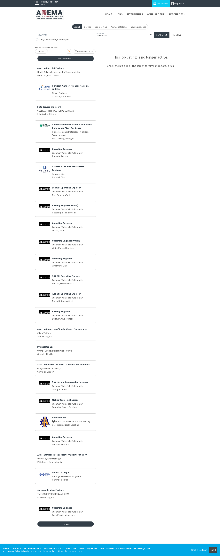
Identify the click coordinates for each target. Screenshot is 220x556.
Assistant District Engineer (51, 68)
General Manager (61, 472)
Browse (87, 26)
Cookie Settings (199, 550)
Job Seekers (160, 3)
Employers (177, 3)
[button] (176, 35)
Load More (66, 524)
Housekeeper (59, 417)
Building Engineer (61, 311)
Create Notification (84, 51)
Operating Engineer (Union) (66, 240)
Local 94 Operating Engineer (66, 187)
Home (108, 14)
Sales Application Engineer (51, 490)
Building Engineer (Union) (65, 205)
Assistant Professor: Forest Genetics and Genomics (63, 364)
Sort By (40, 51)
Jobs (119, 14)
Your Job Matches (119, 26)
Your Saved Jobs (138, 26)
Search (77, 26)
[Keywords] (65, 35)
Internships (135, 14)
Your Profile (156, 14)
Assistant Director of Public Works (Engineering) (62, 329)
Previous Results (66, 58)
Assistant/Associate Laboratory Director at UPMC (62, 454)
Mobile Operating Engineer (65, 399)
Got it (213, 550)
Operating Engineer (62, 148)
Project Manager (45, 346)
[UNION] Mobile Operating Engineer (70, 382)
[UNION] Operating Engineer (66, 276)
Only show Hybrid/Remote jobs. (55, 39)
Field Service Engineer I (49, 106)
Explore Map (101, 26)
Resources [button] (176, 14)
